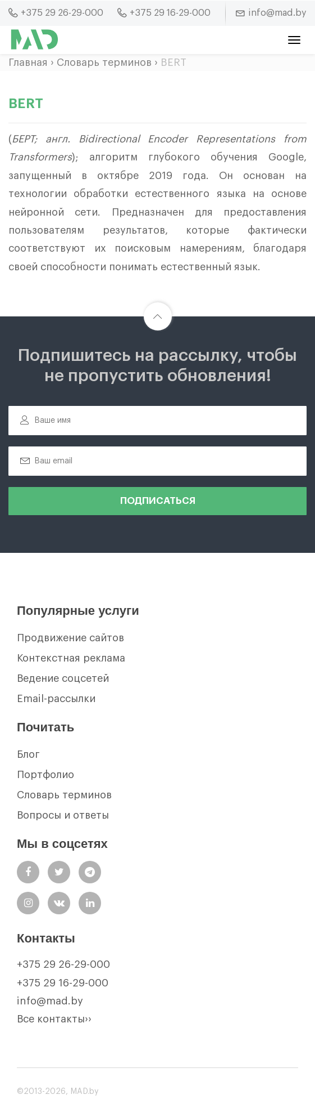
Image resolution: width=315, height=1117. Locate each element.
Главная (28, 62)
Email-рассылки (56, 699)
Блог (28, 754)
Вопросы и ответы (63, 815)
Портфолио (45, 775)
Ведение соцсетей (63, 678)
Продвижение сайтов (70, 638)
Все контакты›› (54, 1019)
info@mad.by (50, 1001)
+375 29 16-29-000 (62, 983)
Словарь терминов (104, 62)
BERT (173, 62)
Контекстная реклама (71, 658)
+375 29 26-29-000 (63, 964)
